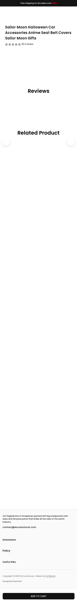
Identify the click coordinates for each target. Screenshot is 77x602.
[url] (51, 576)
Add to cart (38, 596)
